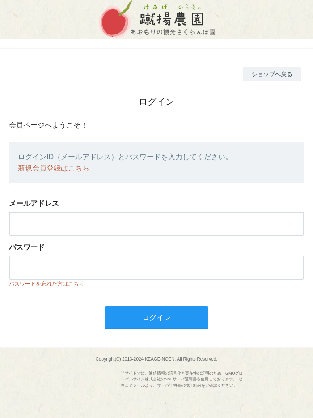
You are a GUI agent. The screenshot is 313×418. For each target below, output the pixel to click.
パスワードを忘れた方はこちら (46, 284)
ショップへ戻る (272, 74)
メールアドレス (34, 203)
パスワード (27, 247)
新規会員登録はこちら (53, 168)
